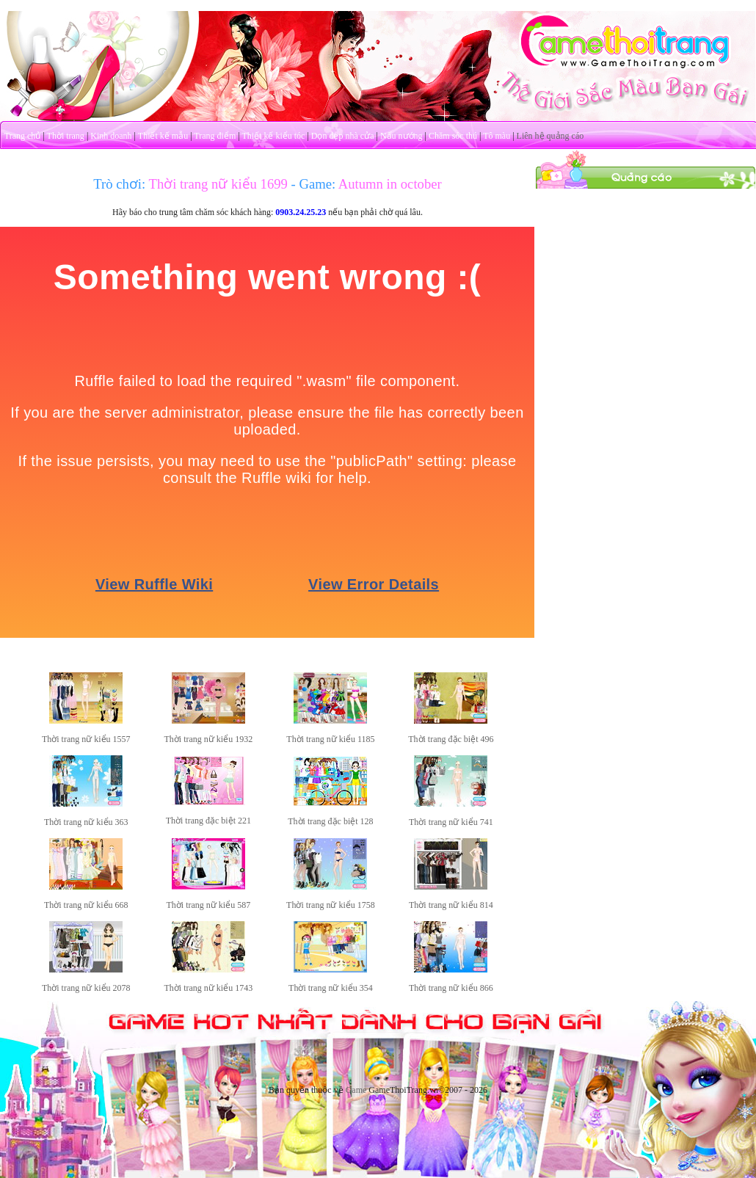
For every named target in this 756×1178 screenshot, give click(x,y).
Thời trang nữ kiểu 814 (451, 905)
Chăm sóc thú (453, 136)
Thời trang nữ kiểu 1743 (208, 988)
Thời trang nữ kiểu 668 (86, 905)
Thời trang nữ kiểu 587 (209, 905)
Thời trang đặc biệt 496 (450, 739)
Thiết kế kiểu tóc (273, 136)
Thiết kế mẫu (163, 136)
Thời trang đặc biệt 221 (208, 820)
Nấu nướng (401, 136)
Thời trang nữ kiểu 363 (86, 822)
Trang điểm (215, 136)
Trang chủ (22, 136)
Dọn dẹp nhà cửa (342, 136)
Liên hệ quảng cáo (550, 136)
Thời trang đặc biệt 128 (330, 821)
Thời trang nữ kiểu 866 (451, 988)
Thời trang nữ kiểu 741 (451, 822)
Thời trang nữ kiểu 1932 (208, 739)
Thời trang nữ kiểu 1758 (330, 905)
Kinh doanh (110, 136)
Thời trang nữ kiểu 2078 (86, 988)
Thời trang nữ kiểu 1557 (86, 739)
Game (356, 1090)
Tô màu (496, 136)
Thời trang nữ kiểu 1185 (330, 739)
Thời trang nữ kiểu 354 (330, 988)
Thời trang (65, 136)
